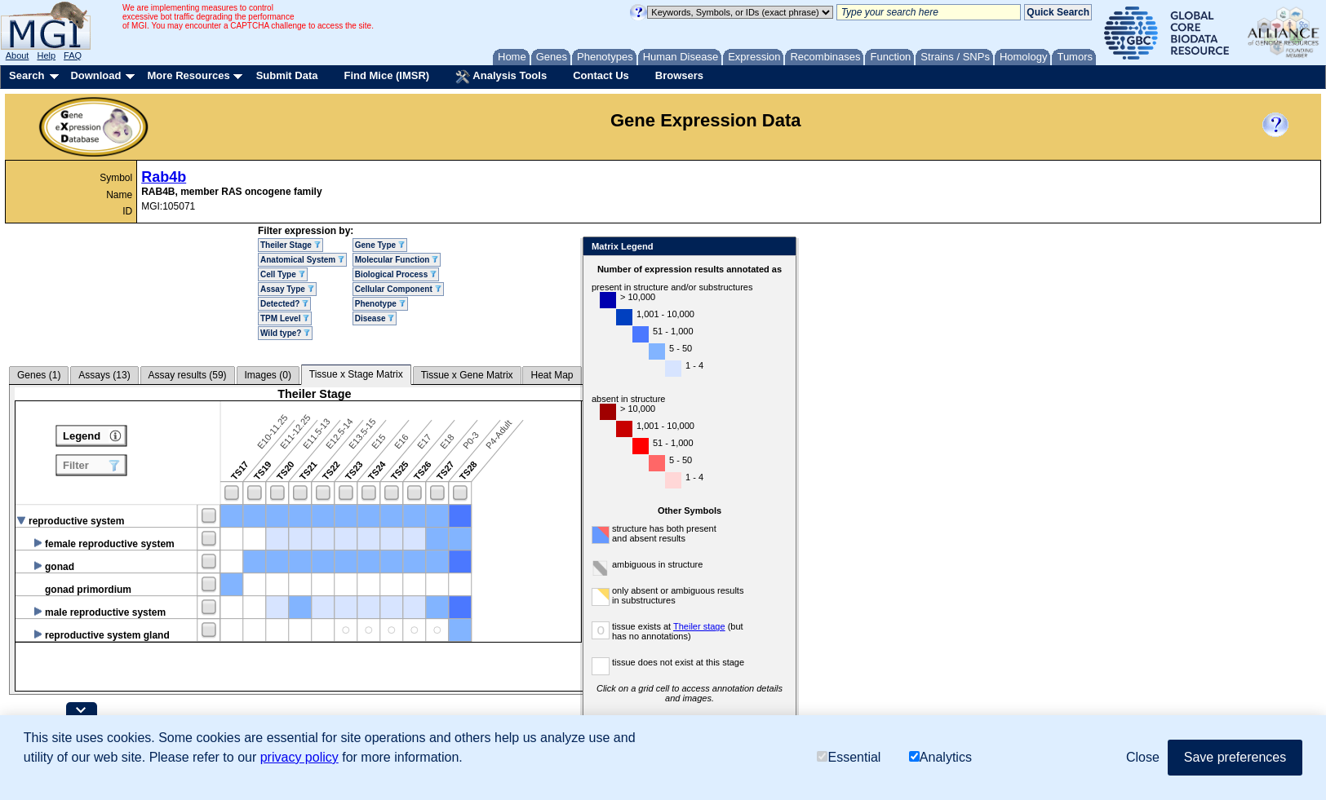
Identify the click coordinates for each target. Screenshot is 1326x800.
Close (818, 247)
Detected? (284, 303)
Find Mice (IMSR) (386, 75)
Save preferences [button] (1235, 757)
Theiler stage (737, 626)
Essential (848, 757)
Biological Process (396, 274)
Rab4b (163, 177)
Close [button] (1143, 757)
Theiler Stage (290, 245)
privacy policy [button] (299, 757)
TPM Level (284, 318)
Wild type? (285, 333)
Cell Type (282, 274)
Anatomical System (302, 259)
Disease (375, 318)
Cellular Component (398, 289)
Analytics (940, 757)
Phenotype (380, 303)
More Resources (188, 75)
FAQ (73, 55)
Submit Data (287, 75)
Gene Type (380, 245)
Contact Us (601, 75)
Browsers (679, 75)
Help (46, 55)
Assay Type (287, 289)
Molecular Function (396, 259)
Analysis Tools (501, 76)
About (17, 55)
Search (26, 75)
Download (95, 75)
